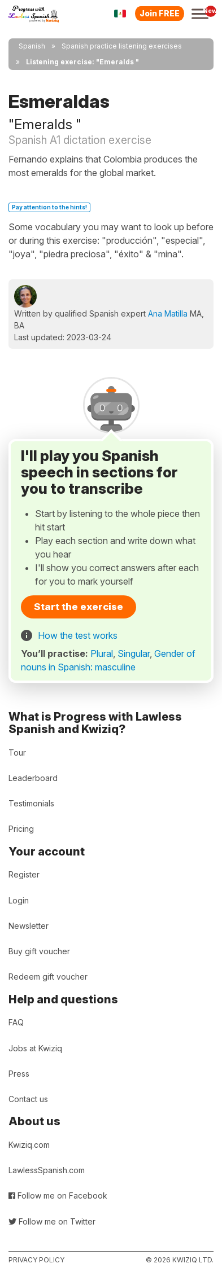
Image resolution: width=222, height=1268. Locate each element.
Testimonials (31, 803)
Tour (17, 752)
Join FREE (160, 13)
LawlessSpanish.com (46, 1170)
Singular (133, 653)
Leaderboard (33, 778)
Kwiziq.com (29, 1144)
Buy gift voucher (39, 951)
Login (18, 900)
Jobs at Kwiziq (35, 1048)
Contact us (28, 1099)
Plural (101, 653)
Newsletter (28, 926)
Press (18, 1073)
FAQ (16, 1022)
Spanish (32, 46)
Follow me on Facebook (57, 1195)
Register (24, 874)
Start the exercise (78, 606)
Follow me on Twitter (51, 1221)
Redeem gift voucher (48, 976)
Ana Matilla (168, 313)
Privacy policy (36, 1260)
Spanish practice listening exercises (122, 46)
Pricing (21, 828)
